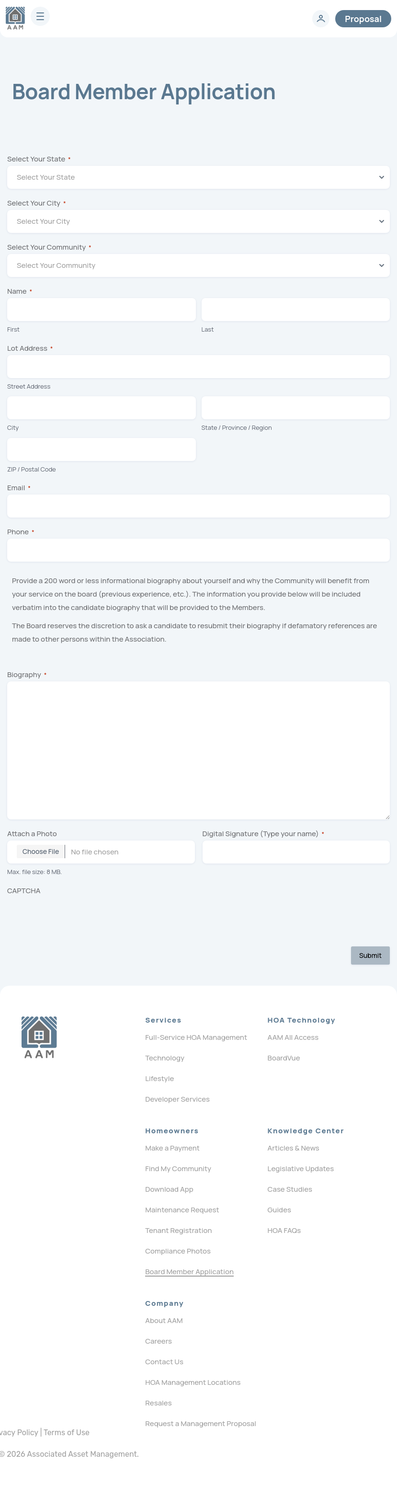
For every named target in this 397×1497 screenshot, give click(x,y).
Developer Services (177, 1099)
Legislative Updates (301, 1168)
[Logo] (39, 1037)
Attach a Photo (32, 834)
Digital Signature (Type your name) (264, 834)
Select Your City (36, 203)
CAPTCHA (23, 891)
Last (208, 329)
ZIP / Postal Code (31, 469)
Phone (20, 532)
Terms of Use (67, 1432)
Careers (158, 1341)
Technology (164, 1058)
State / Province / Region (237, 427)
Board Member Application (189, 1272)
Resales (158, 1403)
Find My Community (178, 1168)
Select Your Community (49, 247)
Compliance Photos (178, 1251)
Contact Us (164, 1362)
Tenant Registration (178, 1230)
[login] (320, 18)
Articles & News (293, 1148)
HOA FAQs (284, 1230)
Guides (279, 1210)
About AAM (164, 1320)
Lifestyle (159, 1078)
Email (19, 488)
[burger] (40, 16)
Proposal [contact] (363, 18)
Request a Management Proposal (200, 1423)
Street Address (28, 386)
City (13, 427)
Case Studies (290, 1189)
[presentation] (80, 916)
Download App (169, 1189)
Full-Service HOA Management (196, 1037)
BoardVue (284, 1058)
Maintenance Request (182, 1210)
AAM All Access (293, 1037)
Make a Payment (172, 1148)
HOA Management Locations (192, 1382)
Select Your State (39, 159)
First (13, 329)
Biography (26, 674)
